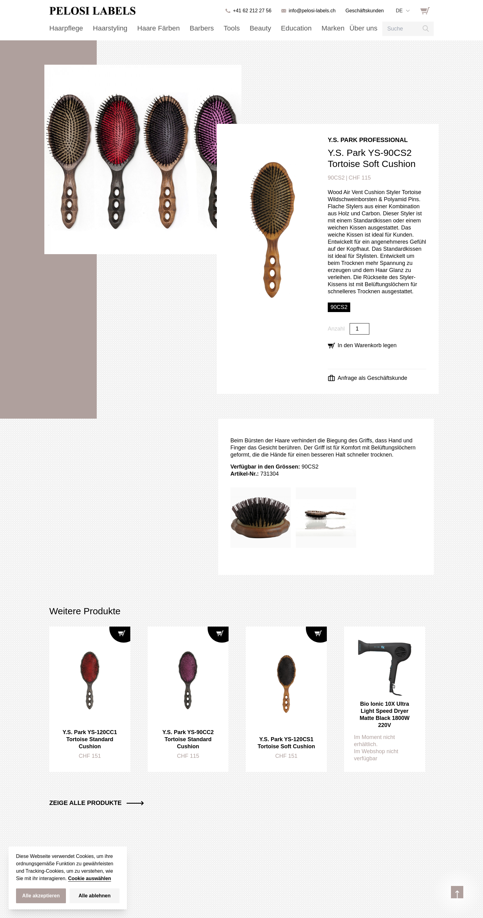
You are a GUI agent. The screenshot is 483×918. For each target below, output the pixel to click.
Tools (211, 28)
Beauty (237, 28)
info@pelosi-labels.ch (312, 10)
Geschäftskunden (364, 10)
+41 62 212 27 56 (252, 10)
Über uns (329, 28)
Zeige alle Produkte (96, 802)
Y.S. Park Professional (368, 139)
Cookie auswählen (89, 878)
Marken (302, 28)
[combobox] (403, 10)
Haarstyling (103, 28)
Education (269, 28)
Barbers (184, 28)
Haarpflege (63, 28)
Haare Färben (146, 28)
